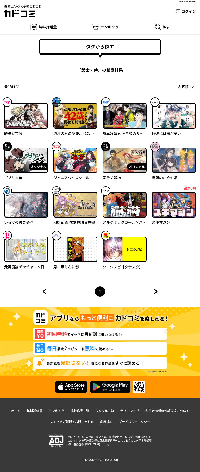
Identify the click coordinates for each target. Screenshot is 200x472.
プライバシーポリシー (134, 421)
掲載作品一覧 (80, 410)
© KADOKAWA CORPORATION (100, 460)
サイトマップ (129, 410)
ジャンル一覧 (105, 410)
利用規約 (106, 421)
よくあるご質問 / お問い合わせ (72, 421)
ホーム (16, 410)
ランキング (56, 410)
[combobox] (187, 86)
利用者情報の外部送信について (167, 410)
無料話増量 (34, 410)
